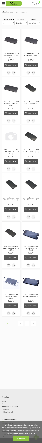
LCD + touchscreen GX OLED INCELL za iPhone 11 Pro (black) (11, 248)
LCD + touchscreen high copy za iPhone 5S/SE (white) (11, 296)
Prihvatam (21, 438)
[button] (38, 3)
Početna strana (7, 12)
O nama (4, 401)
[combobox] (8, 23)
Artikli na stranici (8, 19)
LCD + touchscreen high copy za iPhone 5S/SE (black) (31, 248)
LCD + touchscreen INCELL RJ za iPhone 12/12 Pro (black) (11, 55)
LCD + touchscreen (22, 12)
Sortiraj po (20, 19)
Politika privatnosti (7, 412)
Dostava (4, 404)
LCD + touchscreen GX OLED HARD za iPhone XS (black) (11, 151)
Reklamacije (5, 409)
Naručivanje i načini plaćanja (10, 406)
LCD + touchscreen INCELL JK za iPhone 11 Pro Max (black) (11, 103)
